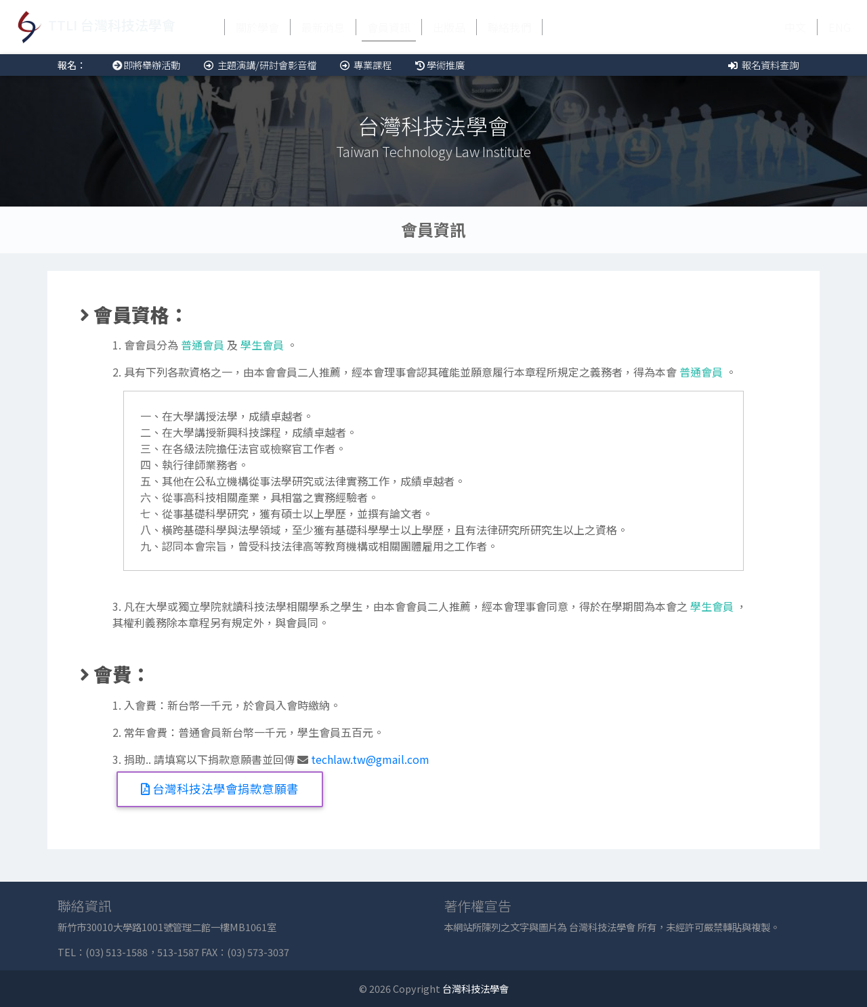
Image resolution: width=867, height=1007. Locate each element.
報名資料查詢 (762, 65)
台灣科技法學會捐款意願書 (220, 788)
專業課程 (365, 65)
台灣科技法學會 (475, 988)
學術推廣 (439, 65)
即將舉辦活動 (144, 65)
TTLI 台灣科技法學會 (93, 27)
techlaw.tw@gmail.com (370, 759)
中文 (795, 27)
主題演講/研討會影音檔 (259, 65)
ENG (839, 27)
